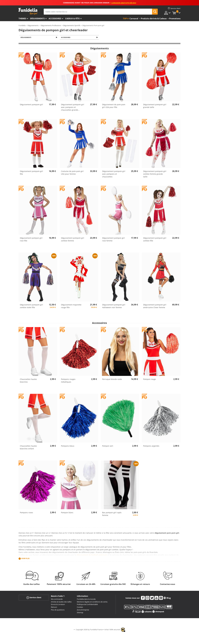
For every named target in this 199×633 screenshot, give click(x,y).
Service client (33, 597)
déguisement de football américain (92, 555)
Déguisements (37, 18)
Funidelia (22, 25)
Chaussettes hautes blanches (28, 380)
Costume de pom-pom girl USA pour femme (72, 172)
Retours (54, 607)
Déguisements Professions (51, 25)
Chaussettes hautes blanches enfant (28, 447)
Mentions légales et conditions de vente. (92, 602)
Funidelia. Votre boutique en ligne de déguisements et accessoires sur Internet (28, 11)
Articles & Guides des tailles (61, 602)
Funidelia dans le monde (86, 599)
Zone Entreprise (83, 610)
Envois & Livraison (58, 604)
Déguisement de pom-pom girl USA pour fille (113, 106)
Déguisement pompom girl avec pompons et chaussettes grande (72, 107)
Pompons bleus (67, 446)
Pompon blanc (67, 513)
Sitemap (80, 613)
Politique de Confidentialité (87, 604)
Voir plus (25, 559)
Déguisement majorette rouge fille (71, 306)
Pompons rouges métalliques (68, 380)
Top (125, 18)
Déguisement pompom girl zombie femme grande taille (154, 174)
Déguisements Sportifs (71, 25)
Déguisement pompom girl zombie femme (72, 239)
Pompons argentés (151, 446)
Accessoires (55, 18)
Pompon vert (107, 446)
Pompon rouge (149, 379)
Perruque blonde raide (112, 379)
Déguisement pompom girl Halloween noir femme (113, 306)
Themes (22, 18)
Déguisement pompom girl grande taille (154, 106)
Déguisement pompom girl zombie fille (154, 239)
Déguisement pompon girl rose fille (31, 239)
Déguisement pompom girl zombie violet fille (31, 306)
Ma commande (57, 599)
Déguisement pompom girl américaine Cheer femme (154, 306)
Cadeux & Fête (72, 18)
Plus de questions (57, 610)
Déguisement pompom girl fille (31, 172)
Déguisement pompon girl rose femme (113, 239)
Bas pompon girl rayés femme (111, 514)
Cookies (80, 607)
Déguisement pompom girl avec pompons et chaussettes (113, 174)
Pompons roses (26, 513)
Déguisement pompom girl (31, 105)
